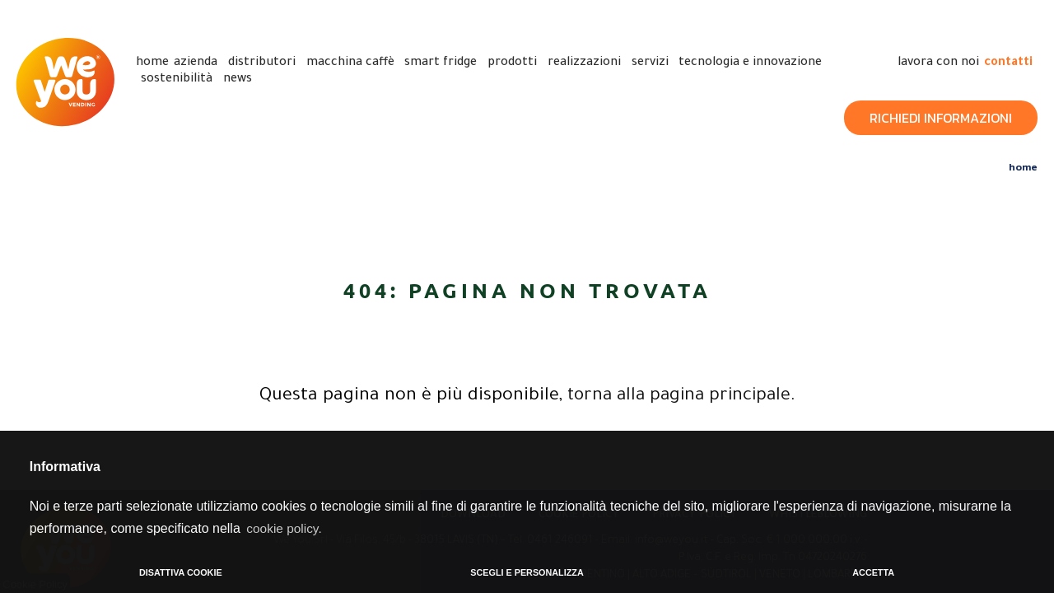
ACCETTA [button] (873, 572)
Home (1023, 166)
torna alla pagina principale (678, 396)
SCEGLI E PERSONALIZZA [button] (526, 572)
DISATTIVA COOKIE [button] (180, 572)
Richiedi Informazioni (941, 117)
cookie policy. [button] (285, 528)
